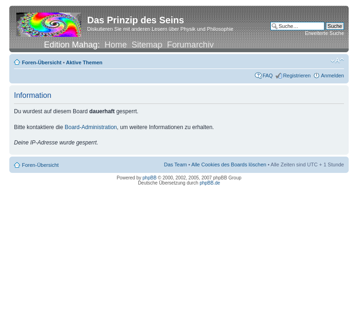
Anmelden (332, 75)
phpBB (150, 177)
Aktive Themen (84, 62)
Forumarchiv (190, 44)
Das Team (175, 164)
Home (115, 44)
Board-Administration (91, 127)
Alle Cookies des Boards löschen (228, 164)
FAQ (267, 75)
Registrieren (296, 75)
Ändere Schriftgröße (337, 60)
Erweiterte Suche (324, 33)
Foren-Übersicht (42, 62)
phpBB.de (210, 182)
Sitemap (146, 44)
